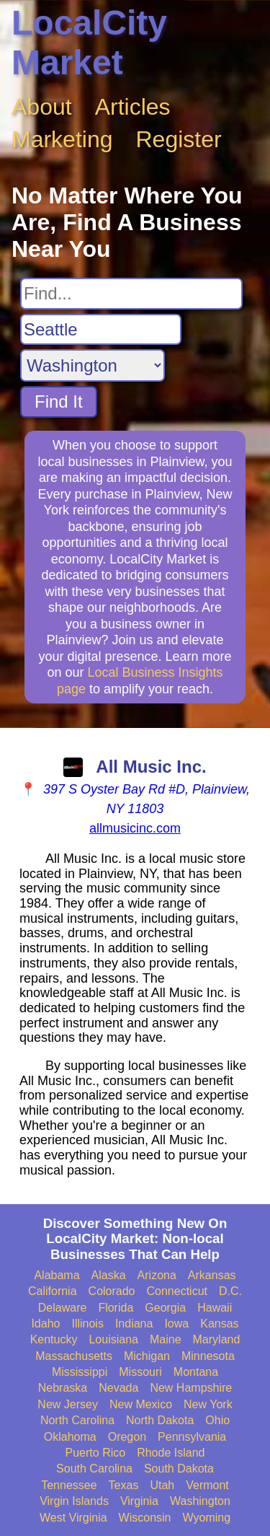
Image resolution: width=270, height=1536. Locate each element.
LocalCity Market (89, 43)
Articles (133, 107)
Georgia (165, 1308)
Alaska (108, 1275)
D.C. (230, 1291)
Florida (115, 1308)
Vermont (207, 1485)
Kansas (219, 1323)
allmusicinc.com (135, 828)
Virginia (139, 1501)
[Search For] (131, 294)
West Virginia (73, 1517)
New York (208, 1404)
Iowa (176, 1323)
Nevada (118, 1388)
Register (179, 139)
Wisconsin (145, 1517)
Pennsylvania (192, 1437)
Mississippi (79, 1372)
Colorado (112, 1291)
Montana (196, 1372)
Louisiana (113, 1339)
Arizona (157, 1275)
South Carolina (94, 1468)
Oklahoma (70, 1437)
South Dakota (179, 1468)
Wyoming (207, 1517)
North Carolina (77, 1420)
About (42, 107)
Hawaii (214, 1308)
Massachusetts (73, 1356)
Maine (165, 1339)
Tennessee (68, 1485)
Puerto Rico (96, 1453)
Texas (124, 1485)
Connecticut (177, 1291)
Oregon (127, 1437)
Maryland (216, 1339)
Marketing (62, 139)
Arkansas (212, 1275)
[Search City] (100, 330)
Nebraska (62, 1388)
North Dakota (160, 1420)
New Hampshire (191, 1388)
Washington (200, 1501)
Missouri (140, 1372)
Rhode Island (170, 1453)
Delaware (62, 1308)
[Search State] (92, 365)
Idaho (45, 1323)
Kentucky (54, 1339)
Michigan (147, 1356)
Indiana (134, 1323)
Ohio (217, 1420)
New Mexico (140, 1404)
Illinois (87, 1323)
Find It (59, 401)
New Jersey (67, 1404)
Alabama (56, 1275)
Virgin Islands (74, 1501)
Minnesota (208, 1356)
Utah (162, 1485)
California (52, 1291)
